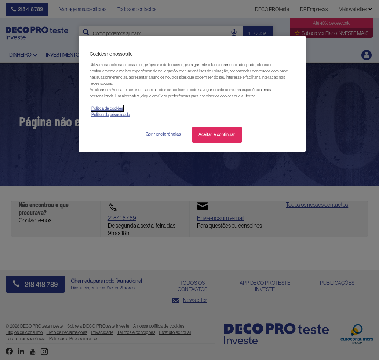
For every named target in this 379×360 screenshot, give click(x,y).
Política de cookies (107, 108)
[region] (192, 94)
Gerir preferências (163, 134)
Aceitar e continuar (216, 134)
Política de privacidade (110, 114)
